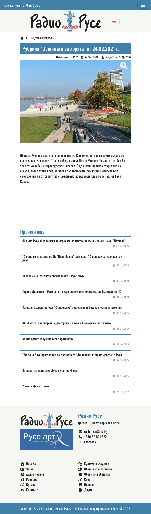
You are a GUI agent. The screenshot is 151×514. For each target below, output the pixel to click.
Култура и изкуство (93, 463)
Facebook (87, 441)
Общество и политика (42, 38)
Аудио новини (32, 474)
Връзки (27, 484)
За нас (27, 469)
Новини (86, 484)
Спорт (85, 479)
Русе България (75, 208)
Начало (28, 463)
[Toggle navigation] (142, 5)
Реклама (28, 479)
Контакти (29, 489)
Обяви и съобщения (94, 474)
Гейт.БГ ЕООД (122, 508)
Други (85, 489)
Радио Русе (111, 57)
